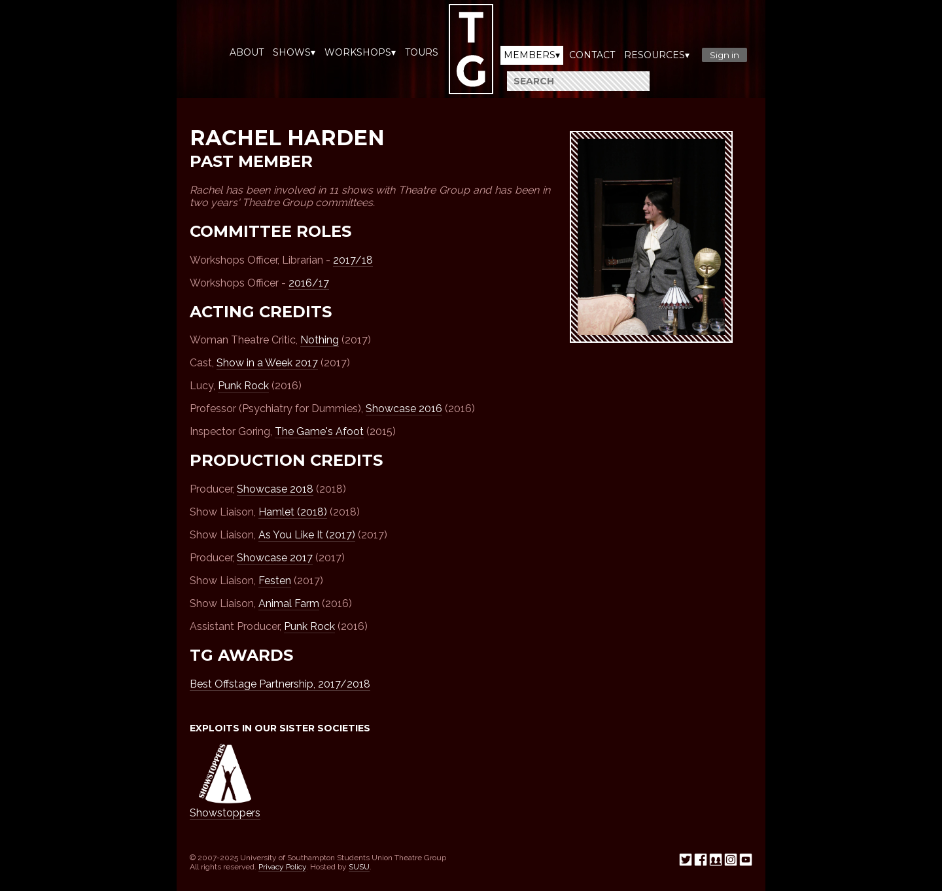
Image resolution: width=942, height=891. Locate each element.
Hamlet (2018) (292, 512)
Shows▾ (294, 52)
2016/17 (308, 283)
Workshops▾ (360, 52)
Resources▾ (656, 55)
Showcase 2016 (404, 408)
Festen (274, 580)
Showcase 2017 (275, 557)
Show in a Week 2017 (267, 363)
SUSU (359, 866)
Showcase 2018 (275, 489)
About (247, 52)
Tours (421, 52)
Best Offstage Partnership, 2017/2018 (280, 684)
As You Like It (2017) (306, 535)
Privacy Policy (282, 866)
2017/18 (353, 260)
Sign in (724, 55)
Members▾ (532, 55)
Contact (592, 55)
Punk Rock (243, 385)
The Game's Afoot (319, 431)
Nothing (319, 340)
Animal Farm (288, 603)
